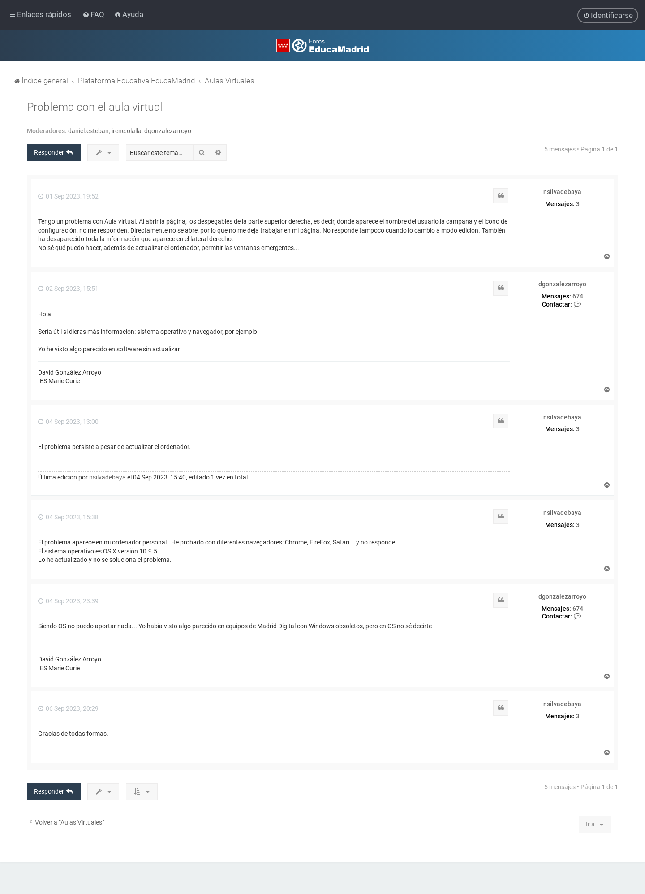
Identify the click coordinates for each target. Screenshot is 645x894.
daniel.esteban (88, 130)
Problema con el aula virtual (95, 106)
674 (577, 295)
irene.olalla (127, 130)
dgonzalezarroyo (167, 130)
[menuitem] (94, 14)
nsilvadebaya (562, 191)
